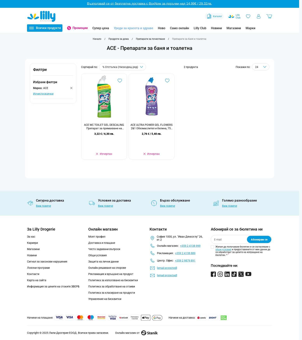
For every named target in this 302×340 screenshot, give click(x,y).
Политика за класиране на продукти (111, 292)
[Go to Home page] (41, 16)
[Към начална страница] (97, 39)
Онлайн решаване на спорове (107, 267)
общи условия (223, 249)
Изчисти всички (43, 93)
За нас (31, 236)
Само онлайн (179, 28)
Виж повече (43, 205)
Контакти (33, 274)
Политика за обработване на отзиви (111, 286)
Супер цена (100, 28)
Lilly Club (200, 28)
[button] (53, 72)
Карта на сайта (36, 280)
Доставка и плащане (101, 242)
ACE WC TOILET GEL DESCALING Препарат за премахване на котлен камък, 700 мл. (104, 126)
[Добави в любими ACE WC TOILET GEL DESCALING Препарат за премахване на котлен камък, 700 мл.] (120, 81)
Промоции (80, 28)
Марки (250, 28)
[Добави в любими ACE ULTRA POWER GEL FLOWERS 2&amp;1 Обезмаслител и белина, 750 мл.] (167, 81)
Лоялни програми (38, 267)
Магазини (234, 28)
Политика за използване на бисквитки (113, 280)
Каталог (214, 16)
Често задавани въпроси (104, 249)
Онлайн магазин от (136, 332)
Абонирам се (259, 239)
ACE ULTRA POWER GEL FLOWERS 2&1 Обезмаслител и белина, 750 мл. (151, 126)
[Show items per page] (260, 66)
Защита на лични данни (103, 261)
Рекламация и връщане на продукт (111, 274)
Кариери (32, 242)
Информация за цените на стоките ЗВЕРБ (53, 286)
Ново (161, 28)
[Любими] (248, 16)
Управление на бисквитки (104, 298)
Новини (216, 28)
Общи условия (97, 255)
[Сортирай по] (122, 66)
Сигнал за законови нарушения (47, 261)
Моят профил (96, 236)
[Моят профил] (259, 16)
